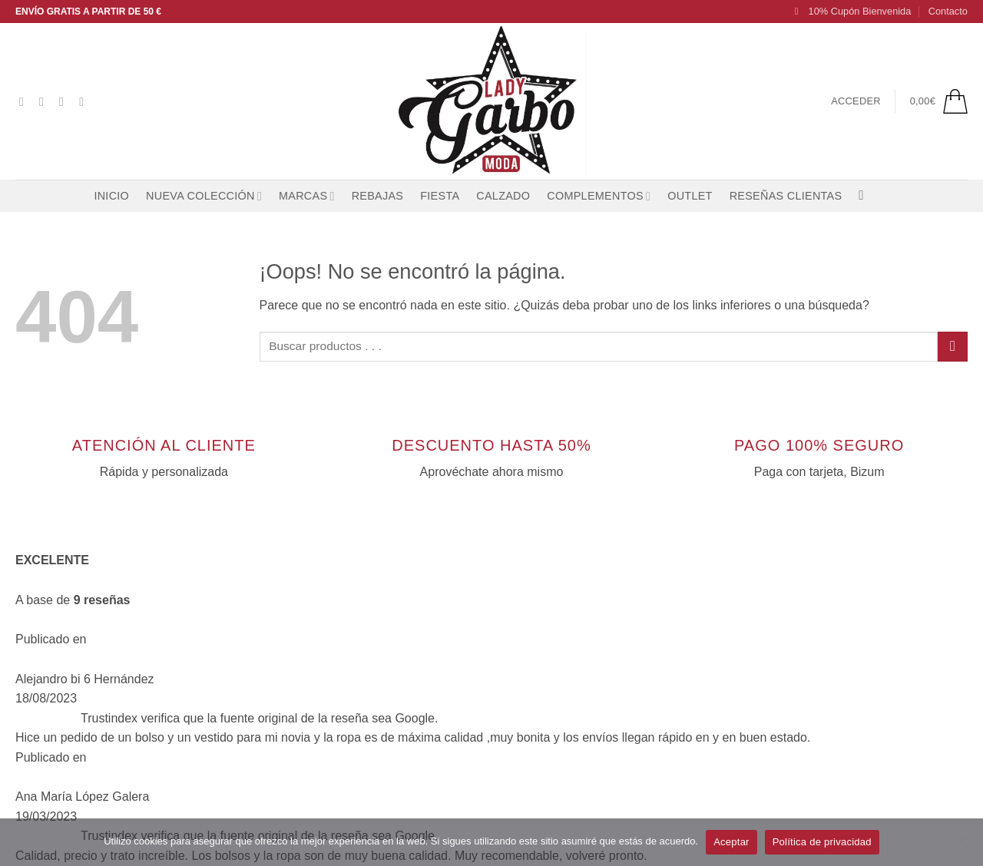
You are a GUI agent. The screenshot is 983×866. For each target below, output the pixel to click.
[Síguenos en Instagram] (45, 101)
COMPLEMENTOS (598, 196)
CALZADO (503, 196)
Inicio (111, 196)
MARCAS (307, 196)
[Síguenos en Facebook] (25, 101)
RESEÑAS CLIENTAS (786, 196)
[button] (853, 11)
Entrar (276, 772)
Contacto (948, 11)
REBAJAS (378, 196)
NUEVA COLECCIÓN (204, 196)
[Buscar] (865, 196)
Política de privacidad (822, 842)
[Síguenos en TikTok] (65, 101)
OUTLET (690, 196)
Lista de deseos (303, 683)
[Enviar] (953, 347)
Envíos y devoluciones (321, 713)
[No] (962, 847)
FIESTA (439, 196)
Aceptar (731, 842)
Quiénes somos (302, 654)
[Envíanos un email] (85, 101)
